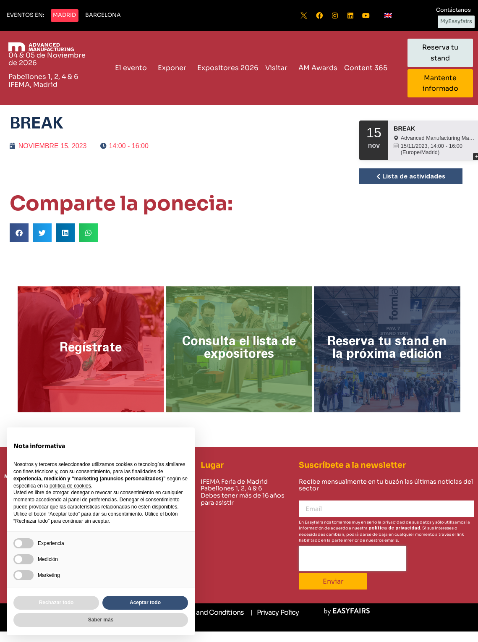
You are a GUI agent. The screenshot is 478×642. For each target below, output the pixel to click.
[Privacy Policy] (274, 613)
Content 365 (368, 67)
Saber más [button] (101, 620)
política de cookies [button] (70, 486)
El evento (133, 67)
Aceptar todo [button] (145, 602)
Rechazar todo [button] (56, 602)
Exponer (174, 67)
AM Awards (317, 67)
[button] (25, 15)
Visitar (278, 67)
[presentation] (352, 558)
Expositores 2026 (228, 67)
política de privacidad (394, 528)
